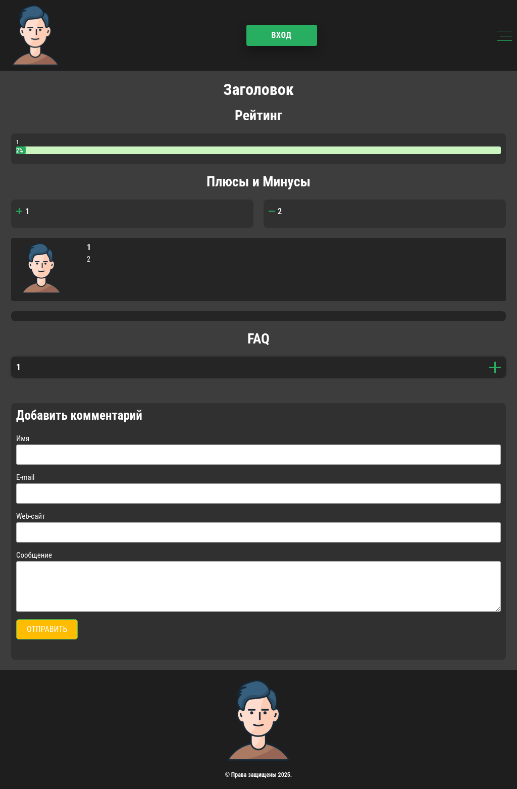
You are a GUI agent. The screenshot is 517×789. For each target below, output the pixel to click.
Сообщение (34, 555)
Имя (22, 438)
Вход (281, 35)
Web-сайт (30, 516)
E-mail (25, 477)
